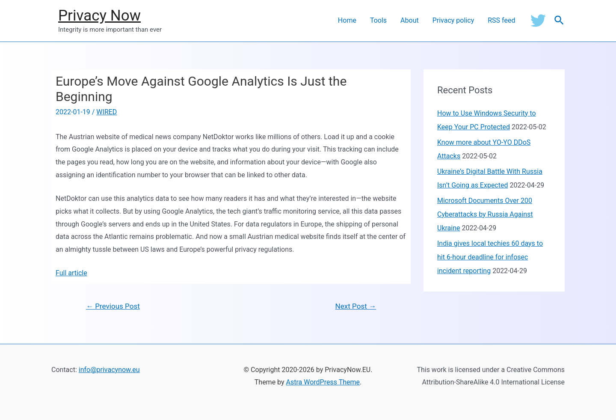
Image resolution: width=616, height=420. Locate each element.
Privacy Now (99, 15)
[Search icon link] (559, 21)
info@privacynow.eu (109, 370)
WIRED (106, 112)
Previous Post (113, 306)
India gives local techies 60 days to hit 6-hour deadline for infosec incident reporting (490, 257)
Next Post (355, 306)
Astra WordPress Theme (323, 382)
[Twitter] (538, 20)
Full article (71, 273)
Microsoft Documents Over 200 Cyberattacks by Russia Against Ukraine (485, 214)
